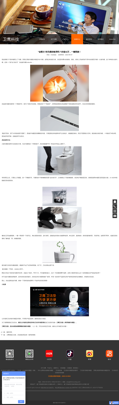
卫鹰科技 (11, 39)
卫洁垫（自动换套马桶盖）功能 (26, 370)
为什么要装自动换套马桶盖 (45, 370)
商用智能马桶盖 (69, 322)
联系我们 (101, 39)
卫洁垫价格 (59, 370)
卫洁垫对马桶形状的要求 (71, 370)
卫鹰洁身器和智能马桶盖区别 (101, 370)
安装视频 (62, 368)
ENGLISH (112, 39)
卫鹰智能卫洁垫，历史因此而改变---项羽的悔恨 (21, 335)
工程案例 (69, 368)
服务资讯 (89, 39)
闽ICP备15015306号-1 (59, 403)
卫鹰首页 (42, 39)
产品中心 (65, 39)
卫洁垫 (7, 326)
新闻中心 (77, 39)
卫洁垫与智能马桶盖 (86, 370)
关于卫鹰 (54, 39)
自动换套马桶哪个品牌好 (8, 370)
